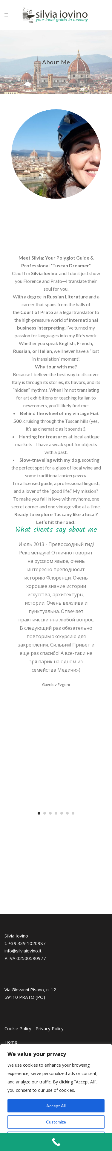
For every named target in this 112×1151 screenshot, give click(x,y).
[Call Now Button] (56, 1142)
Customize (56, 1121)
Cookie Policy (17, 1028)
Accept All (56, 1105)
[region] (56, 1097)
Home (10, 1042)
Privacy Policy (50, 1028)
